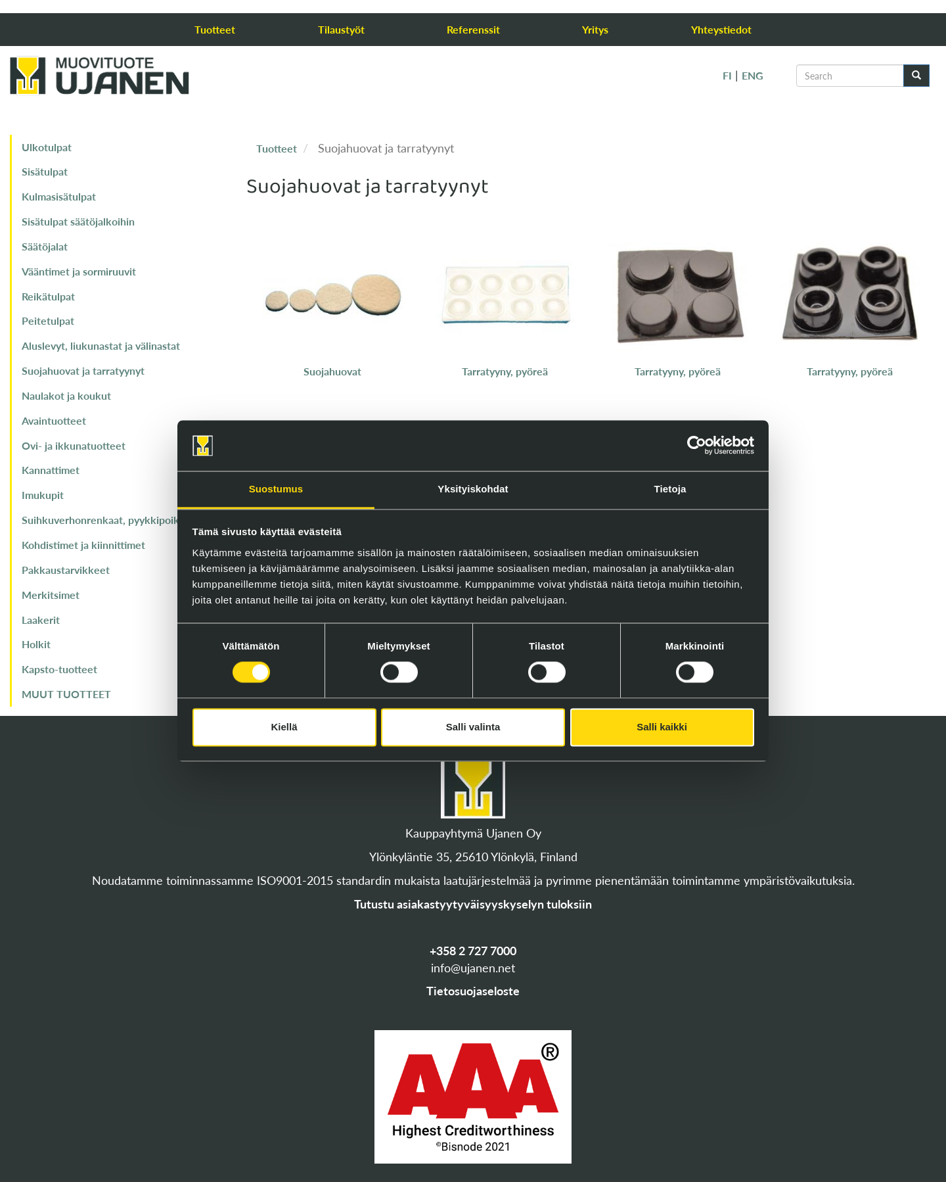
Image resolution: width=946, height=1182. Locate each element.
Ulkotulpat (47, 147)
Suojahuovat (332, 371)
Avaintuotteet (54, 420)
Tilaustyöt (341, 29)
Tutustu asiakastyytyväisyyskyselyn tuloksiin (473, 904)
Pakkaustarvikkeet (66, 569)
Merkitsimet (50, 594)
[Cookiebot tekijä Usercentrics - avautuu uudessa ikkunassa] (696, 446)
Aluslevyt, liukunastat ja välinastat (101, 345)
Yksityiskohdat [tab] (473, 488)
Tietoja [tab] (670, 488)
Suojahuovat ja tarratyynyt (83, 370)
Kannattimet (50, 469)
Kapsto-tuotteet (59, 669)
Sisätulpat (45, 171)
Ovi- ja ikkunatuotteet (73, 445)
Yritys (595, 29)
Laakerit (41, 619)
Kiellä (284, 726)
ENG (752, 75)
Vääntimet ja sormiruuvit (79, 271)
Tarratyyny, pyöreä (505, 371)
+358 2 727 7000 (473, 950)
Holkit (36, 644)
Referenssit (473, 29)
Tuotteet (214, 29)
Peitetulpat (48, 320)
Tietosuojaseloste (473, 990)
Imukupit (43, 494)
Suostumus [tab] (276, 488)
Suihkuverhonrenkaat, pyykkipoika (103, 519)
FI (727, 75)
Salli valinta (473, 726)
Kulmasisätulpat (59, 196)
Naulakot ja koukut (66, 395)
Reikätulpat (48, 296)
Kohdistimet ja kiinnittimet (83, 544)
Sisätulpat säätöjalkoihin (78, 221)
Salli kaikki (662, 726)
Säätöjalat (45, 246)
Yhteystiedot (721, 29)
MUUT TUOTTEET (66, 694)
